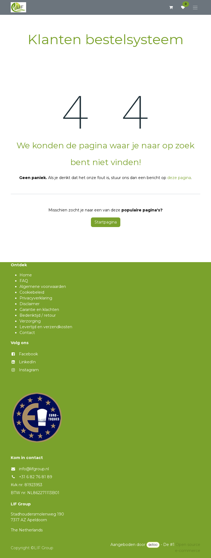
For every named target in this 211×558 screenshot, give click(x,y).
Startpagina (106, 222)
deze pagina (179, 177)
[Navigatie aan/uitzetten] (195, 7)
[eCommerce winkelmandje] (171, 7)
